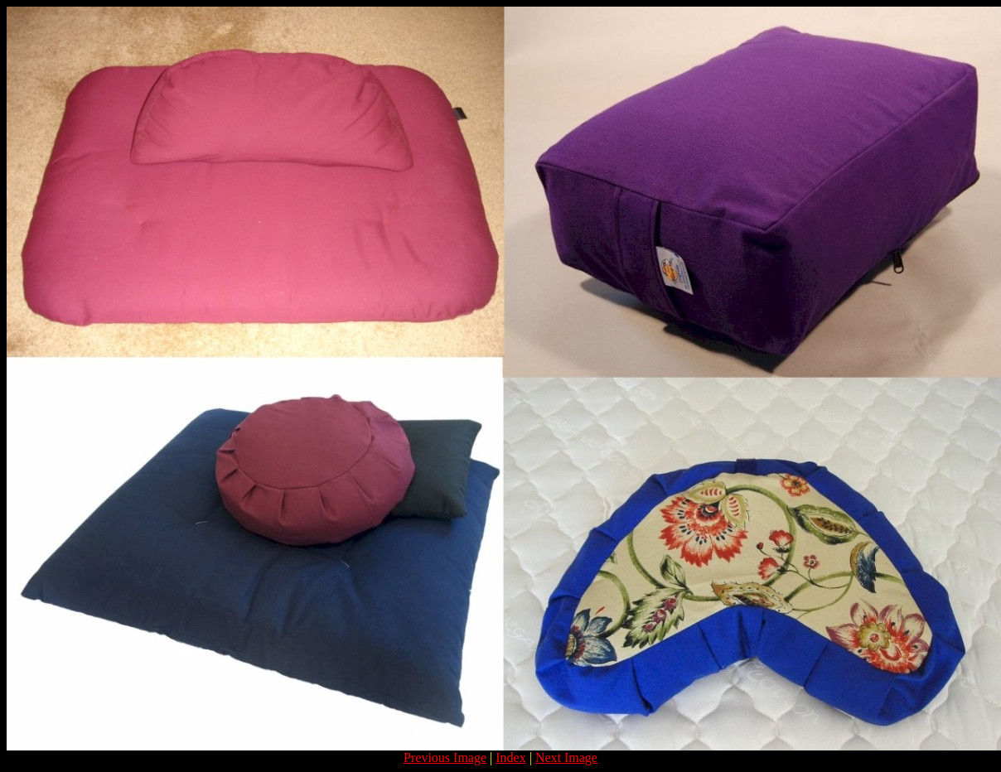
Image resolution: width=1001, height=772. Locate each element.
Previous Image (445, 757)
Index (510, 757)
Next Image (566, 757)
